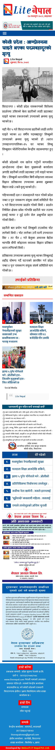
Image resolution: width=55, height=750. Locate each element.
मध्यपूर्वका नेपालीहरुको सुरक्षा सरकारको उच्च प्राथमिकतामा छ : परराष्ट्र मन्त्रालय (11, 334)
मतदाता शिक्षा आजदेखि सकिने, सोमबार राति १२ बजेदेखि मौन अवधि (39, 332)
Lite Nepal (20, 396)
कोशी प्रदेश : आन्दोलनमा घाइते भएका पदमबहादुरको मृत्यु (26, 48)
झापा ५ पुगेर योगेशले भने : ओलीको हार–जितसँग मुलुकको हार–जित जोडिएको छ (13, 377)
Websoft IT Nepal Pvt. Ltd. (35, 748)
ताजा (15, 454)
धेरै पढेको (40, 454)
